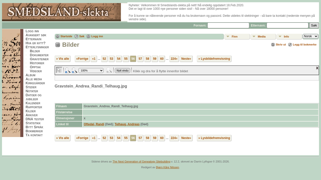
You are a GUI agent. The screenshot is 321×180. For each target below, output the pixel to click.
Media (262, 36)
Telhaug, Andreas (127, 124)
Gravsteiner (39, 59)
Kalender (33, 103)
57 (140, 58)
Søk (81, 36)
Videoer (36, 71)
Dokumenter (39, 55)
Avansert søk (36, 35)
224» (174, 58)
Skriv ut (281, 44)
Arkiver (32, 115)
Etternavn (33, 39)
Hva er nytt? (36, 43)
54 (118, 58)
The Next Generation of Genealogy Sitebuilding (142, 161)
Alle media (34, 79)
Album (30, 75)
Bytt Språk (34, 127)
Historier (37, 63)
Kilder (31, 111)
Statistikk (33, 123)
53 (111, 58)
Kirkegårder (35, 83)
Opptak (35, 67)
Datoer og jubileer (34, 97)
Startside (66, 36)
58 (147, 58)
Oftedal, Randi (94, 124)
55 (125, 58)
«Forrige (82, 58)
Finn (234, 36)
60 (162, 58)
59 (154, 58)
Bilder (35, 51)
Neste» (186, 58)
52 (104, 58)
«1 (93, 58)
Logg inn (32, 31)
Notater (32, 91)
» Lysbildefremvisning (214, 58)
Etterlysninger (37, 47)
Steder (31, 87)
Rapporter (34, 107)
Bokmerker (34, 131)
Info (286, 36)
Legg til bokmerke (304, 44)
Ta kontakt (34, 135)
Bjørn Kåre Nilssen (167, 167)
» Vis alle (62, 58)
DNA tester (35, 119)
